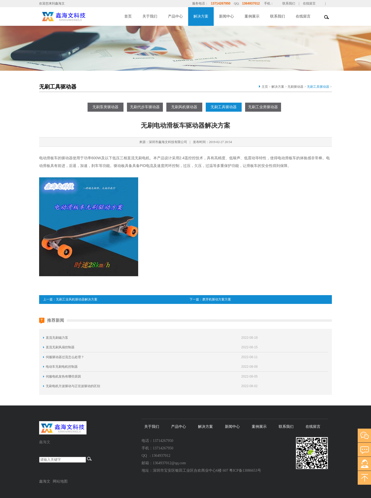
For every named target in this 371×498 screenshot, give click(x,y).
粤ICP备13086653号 (245, 470)
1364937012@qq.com (169, 463)
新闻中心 (226, 16)
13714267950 (220, 3)
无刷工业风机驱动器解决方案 (76, 299)
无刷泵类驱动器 (105, 107)
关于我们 (149, 16)
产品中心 (175, 16)
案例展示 (252, 16)
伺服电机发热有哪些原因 (63, 376)
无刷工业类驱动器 (263, 107)
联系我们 (288, 3)
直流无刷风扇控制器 (60, 347)
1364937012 (251, 3)
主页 (265, 87)
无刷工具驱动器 (318, 87)
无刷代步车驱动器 (145, 107)
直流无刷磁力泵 (57, 338)
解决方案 (200, 16)
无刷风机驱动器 (184, 107)
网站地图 (60, 481)
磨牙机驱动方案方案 (216, 299)
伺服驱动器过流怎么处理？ (65, 357)
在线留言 (309, 3)
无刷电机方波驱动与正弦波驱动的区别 (73, 386)
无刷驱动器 (295, 87)
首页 (128, 16)
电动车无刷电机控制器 (62, 367)
